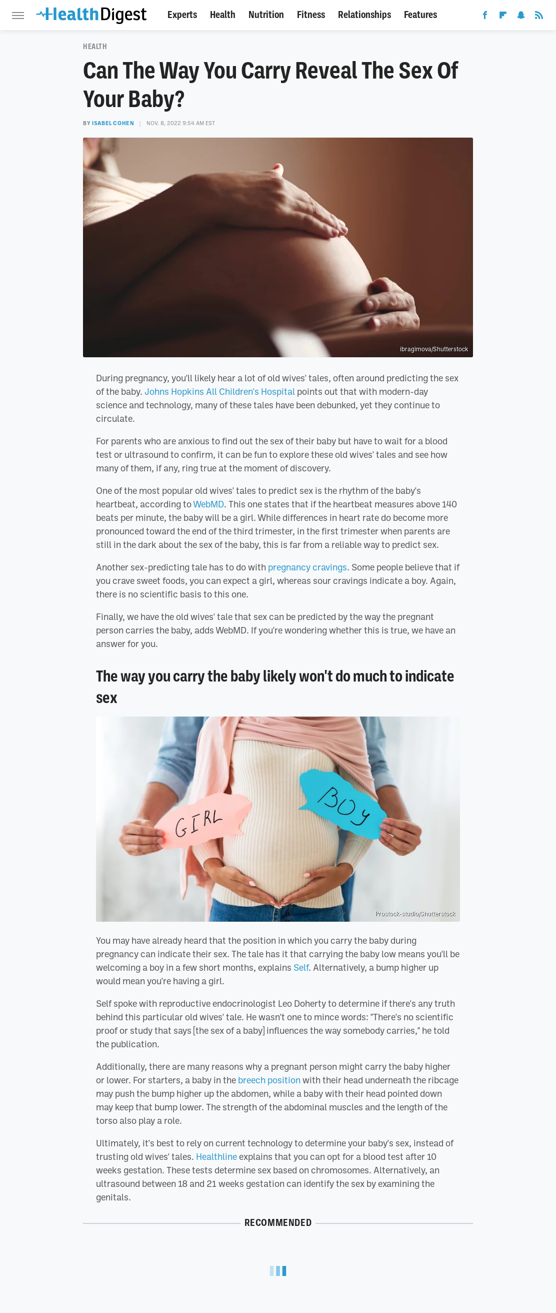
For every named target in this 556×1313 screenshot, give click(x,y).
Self (301, 967)
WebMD (208, 503)
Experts (182, 15)
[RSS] (539, 17)
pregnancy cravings (307, 566)
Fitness (311, 15)
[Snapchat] (521, 17)
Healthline (216, 1156)
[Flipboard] (503, 17)
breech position (269, 1079)
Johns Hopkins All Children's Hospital (219, 391)
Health (223, 15)
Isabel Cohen (113, 123)
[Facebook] (485, 17)
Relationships (364, 15)
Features (420, 15)
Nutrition (266, 15)
